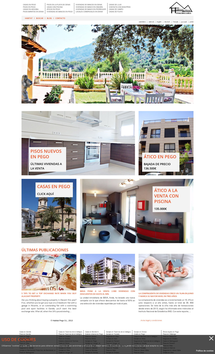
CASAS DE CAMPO (116, 9)
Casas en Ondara (64, 337)
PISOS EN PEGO (29, 7)
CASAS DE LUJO (115, 5)
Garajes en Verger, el (92, 343)
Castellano (142, 22)
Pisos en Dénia (90, 339)
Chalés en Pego (139, 334)
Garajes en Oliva (64, 350)
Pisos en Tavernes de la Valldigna (70, 334)
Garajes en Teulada (112, 334)
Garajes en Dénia (64, 348)
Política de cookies (205, 351)
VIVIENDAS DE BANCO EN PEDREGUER (91, 9)
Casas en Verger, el (65, 353)
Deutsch (167, 22)
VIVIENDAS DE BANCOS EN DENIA (89, 5)
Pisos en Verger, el (112, 343)
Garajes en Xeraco (140, 332)
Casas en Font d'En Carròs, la (116, 346)
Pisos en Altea (139, 353)
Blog (49, 18)
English (159, 22)
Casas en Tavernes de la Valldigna (70, 332)
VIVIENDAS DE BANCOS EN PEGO (60, 12)
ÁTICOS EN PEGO (53, 9)
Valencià (151, 22)
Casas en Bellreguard (170, 341)
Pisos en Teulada (140, 348)
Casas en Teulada (112, 348)
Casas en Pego (24, 339)
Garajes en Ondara (112, 353)
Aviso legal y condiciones (151, 320)
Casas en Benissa (91, 350)
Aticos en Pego (90, 346)
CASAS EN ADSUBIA (30, 9)
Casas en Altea (64, 346)
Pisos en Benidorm (26, 341)
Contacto (60, 18)
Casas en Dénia (64, 343)
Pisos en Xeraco (90, 337)
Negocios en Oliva (112, 337)
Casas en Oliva (24, 346)
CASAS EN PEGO (29, 5)
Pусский (184, 22)
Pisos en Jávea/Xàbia (141, 350)
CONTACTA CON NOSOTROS (119, 7)
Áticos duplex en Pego (171, 332)
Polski (192, 22)
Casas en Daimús (169, 348)
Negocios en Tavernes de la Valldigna (147, 341)
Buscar (39, 18)
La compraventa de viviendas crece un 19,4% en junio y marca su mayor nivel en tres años (166, 295)
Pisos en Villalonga (169, 334)
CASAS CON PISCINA (55, 7)
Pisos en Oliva (24, 343)
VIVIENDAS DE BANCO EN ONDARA (89, 7)
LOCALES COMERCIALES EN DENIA (89, 12)
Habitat (29, 18)
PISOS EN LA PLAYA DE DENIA (58, 5)
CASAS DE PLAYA (115, 12)
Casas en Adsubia (91, 348)
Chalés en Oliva (168, 353)
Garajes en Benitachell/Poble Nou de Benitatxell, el (37, 350)
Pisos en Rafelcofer (170, 337)
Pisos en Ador (111, 350)
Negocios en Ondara (170, 339)
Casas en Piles (139, 346)
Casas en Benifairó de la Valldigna (145, 337)
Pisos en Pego (24, 337)
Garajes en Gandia (140, 343)
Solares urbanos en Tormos (68, 341)
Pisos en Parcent (169, 343)
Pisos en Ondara (64, 339)
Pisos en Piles (168, 346)
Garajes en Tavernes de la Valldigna (118, 332)
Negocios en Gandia (26, 348)
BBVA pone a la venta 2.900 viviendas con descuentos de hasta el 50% (107, 292)
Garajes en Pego (91, 341)
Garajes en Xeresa (91, 353)
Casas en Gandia (25, 332)
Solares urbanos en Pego (94, 334)
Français (176, 22)
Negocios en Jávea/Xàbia (172, 350)
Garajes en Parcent (112, 341)
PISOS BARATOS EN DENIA (33, 12)
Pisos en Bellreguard (26, 353)
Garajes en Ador (111, 339)
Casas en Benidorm (92, 332)
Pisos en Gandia (25, 334)
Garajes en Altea (139, 339)
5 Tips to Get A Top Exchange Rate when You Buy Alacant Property (49, 295)
